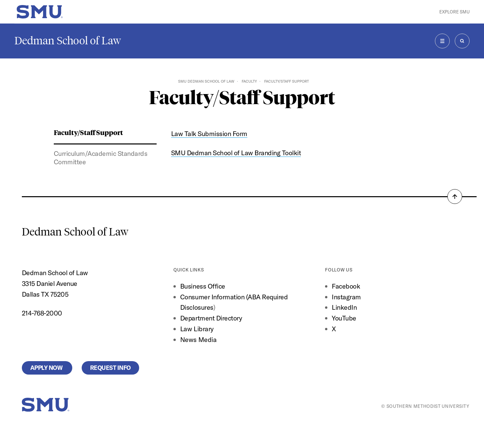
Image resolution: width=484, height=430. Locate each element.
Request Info (110, 367)
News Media (198, 339)
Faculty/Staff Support (88, 132)
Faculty (249, 81)
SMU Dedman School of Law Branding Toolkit (236, 152)
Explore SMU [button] (454, 11)
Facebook (346, 286)
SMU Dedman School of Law (206, 81)
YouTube (344, 318)
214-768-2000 (42, 313)
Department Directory (211, 318)
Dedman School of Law (67, 40)
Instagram (346, 297)
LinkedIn (344, 307)
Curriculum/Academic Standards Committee (101, 157)
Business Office (202, 286)
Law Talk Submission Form (209, 133)
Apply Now (47, 367)
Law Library (197, 329)
